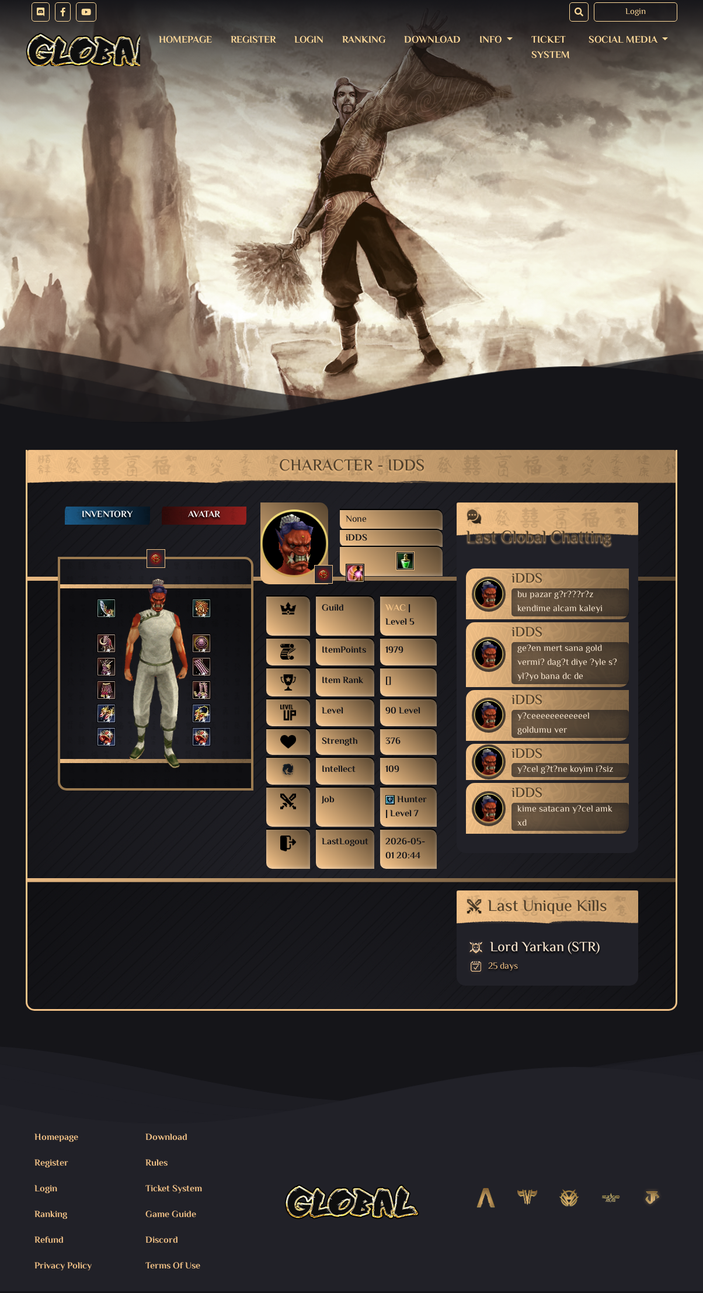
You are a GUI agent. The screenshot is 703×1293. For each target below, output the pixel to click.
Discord (161, 1240)
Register (253, 40)
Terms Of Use (172, 1266)
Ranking (363, 40)
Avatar (204, 515)
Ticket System (550, 48)
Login (635, 12)
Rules (156, 1163)
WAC (395, 608)
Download (432, 40)
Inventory (107, 515)
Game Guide (170, 1215)
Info (491, 40)
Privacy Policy (63, 1266)
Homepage (185, 40)
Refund (49, 1240)
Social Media (624, 40)
